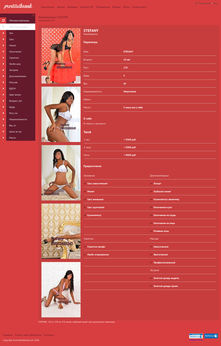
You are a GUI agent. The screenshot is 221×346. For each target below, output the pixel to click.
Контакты (49, 334)
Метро (126, 6)
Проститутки (47, 6)
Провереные (103, 6)
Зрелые (61, 6)
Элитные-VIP (87, 6)
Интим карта (139, 6)
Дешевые (72, 6)
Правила (7, 334)
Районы (116, 6)
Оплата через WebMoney (28, 334)
